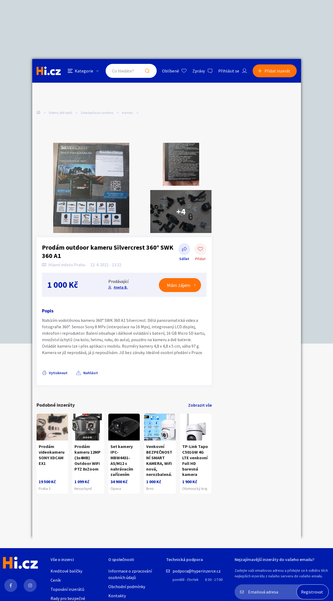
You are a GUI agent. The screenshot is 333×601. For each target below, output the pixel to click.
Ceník (56, 580)
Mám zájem (178, 285)
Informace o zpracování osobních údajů (130, 574)
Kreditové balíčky (66, 571)
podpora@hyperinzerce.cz (197, 571)
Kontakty (117, 595)
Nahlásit (90, 372)
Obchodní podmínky (126, 586)
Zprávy (198, 71)
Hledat (147, 71)
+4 (180, 211)
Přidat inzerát (277, 71)
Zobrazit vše (200, 405)
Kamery (127, 113)
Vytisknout (58, 372)
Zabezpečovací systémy (97, 113)
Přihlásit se (228, 71)
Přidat (200, 249)
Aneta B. (121, 287)
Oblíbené (170, 71)
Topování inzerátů (67, 589)
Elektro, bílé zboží (60, 113)
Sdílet (184, 249)
